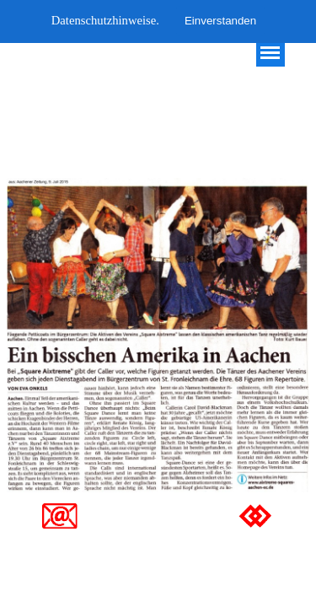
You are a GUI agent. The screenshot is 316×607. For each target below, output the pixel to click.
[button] (60, 509)
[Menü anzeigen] (270, 52)
